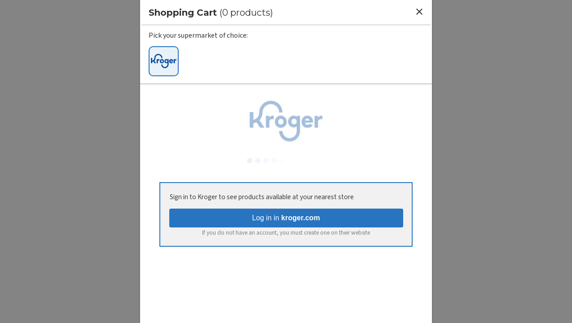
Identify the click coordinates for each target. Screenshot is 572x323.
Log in (286, 218)
